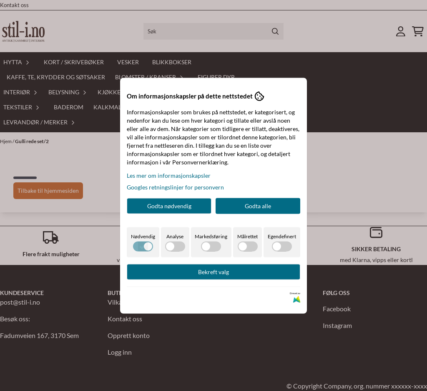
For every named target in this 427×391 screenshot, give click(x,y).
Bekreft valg (213, 271)
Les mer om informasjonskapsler (169, 175)
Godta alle (258, 205)
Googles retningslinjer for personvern (175, 186)
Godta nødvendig (169, 205)
